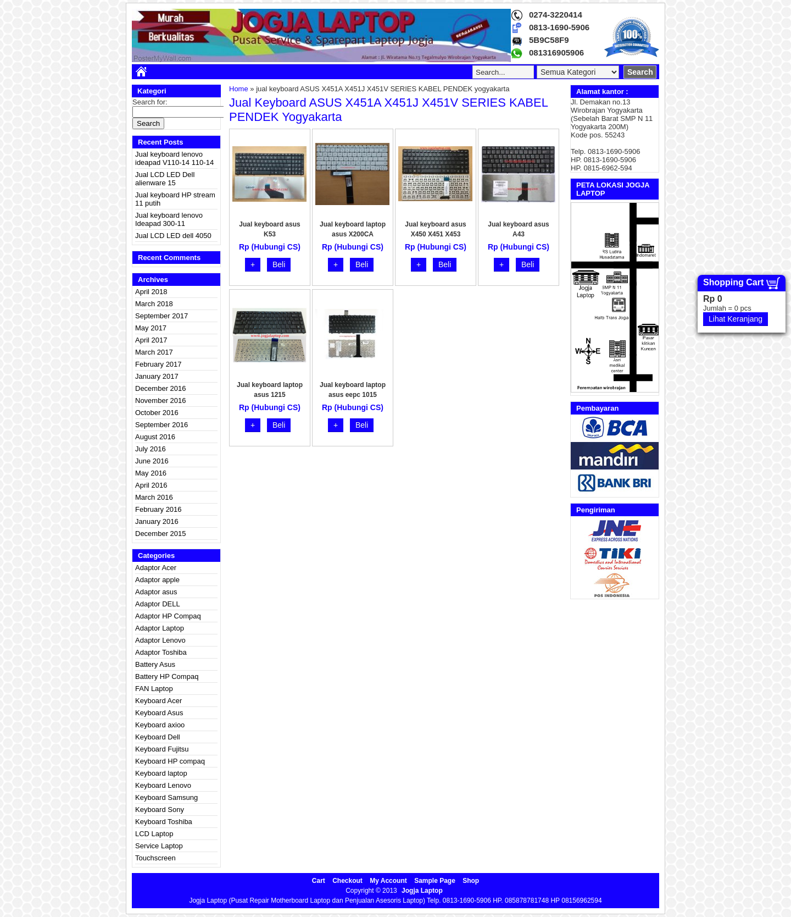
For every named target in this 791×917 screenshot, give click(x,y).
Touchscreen (155, 858)
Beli (278, 264)
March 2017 (154, 352)
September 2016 (161, 425)
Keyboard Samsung (166, 797)
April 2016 (151, 485)
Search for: (150, 102)
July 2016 (150, 449)
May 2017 (150, 328)
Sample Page (434, 881)
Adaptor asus (156, 592)
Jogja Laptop (422, 890)
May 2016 (150, 473)
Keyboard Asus (159, 713)
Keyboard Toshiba (163, 821)
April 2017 (151, 340)
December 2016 (160, 388)
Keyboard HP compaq (170, 761)
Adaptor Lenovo (160, 640)
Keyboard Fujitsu (162, 749)
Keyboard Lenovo (163, 785)
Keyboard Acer (158, 701)
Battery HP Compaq (166, 676)
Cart (318, 881)
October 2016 (157, 412)
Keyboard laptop (161, 773)
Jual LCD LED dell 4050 (173, 235)
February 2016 (158, 509)
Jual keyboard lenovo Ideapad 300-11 (169, 219)
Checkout (347, 881)
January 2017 (157, 376)
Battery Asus (155, 664)
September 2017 (161, 316)
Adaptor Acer (155, 568)
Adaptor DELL (157, 604)
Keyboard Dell (157, 737)
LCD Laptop (154, 834)
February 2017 (158, 364)
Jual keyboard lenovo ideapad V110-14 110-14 (174, 158)
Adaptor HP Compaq (168, 616)
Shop (471, 881)
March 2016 (154, 497)
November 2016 (160, 400)
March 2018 (154, 304)
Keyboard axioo (160, 725)
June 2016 (152, 461)
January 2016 (157, 521)
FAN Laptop (154, 688)
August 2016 (155, 437)
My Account (388, 881)
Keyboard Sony (159, 809)
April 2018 (151, 292)
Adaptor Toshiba (161, 652)
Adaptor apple (157, 580)
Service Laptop (159, 846)
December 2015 (160, 533)
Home (238, 89)
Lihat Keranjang (735, 318)
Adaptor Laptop (159, 628)
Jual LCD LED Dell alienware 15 (164, 178)
